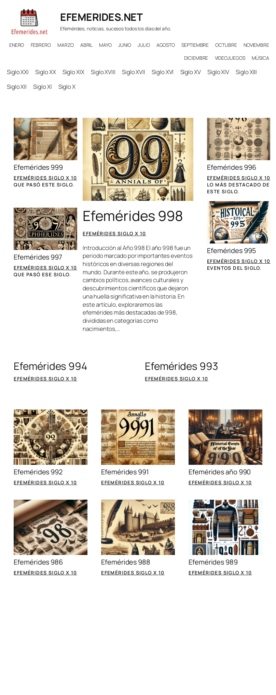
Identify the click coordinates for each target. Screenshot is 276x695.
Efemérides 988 (125, 562)
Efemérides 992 (38, 472)
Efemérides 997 (38, 257)
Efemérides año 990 (220, 472)
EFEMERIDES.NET (101, 17)
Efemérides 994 (50, 366)
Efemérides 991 (125, 472)
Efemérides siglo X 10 (45, 178)
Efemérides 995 (231, 250)
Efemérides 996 (231, 167)
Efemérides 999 (38, 167)
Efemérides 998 (133, 215)
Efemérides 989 (213, 562)
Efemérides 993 (181, 366)
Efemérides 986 (38, 562)
